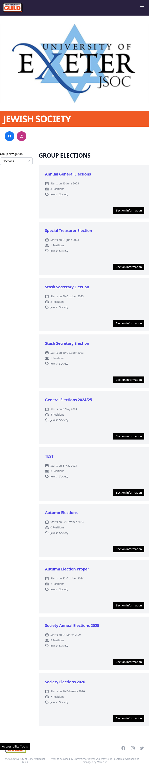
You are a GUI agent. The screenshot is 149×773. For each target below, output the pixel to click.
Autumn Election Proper (67, 569)
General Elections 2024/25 (68, 399)
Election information (128, 210)
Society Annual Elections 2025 (72, 625)
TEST (49, 456)
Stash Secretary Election (67, 287)
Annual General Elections (68, 174)
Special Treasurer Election (68, 230)
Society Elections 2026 (65, 681)
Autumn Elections (61, 512)
